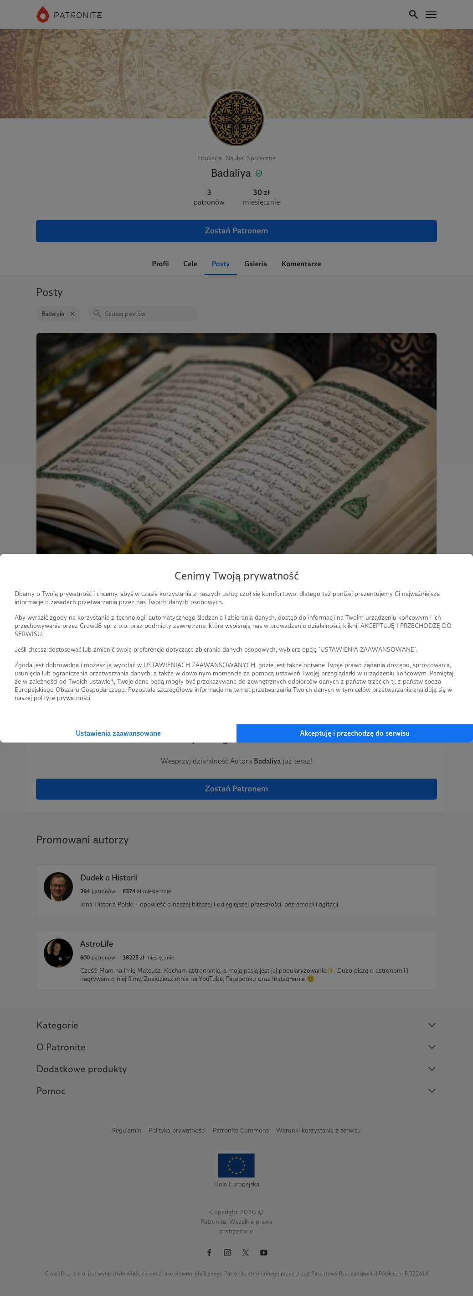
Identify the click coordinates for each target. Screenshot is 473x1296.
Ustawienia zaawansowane (118, 733)
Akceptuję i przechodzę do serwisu (355, 733)
